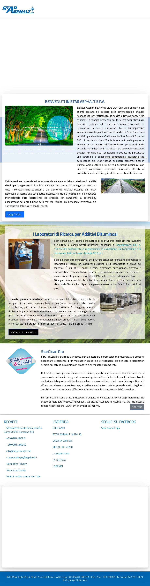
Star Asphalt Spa (110, 428)
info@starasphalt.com (18, 451)
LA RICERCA (59, 460)
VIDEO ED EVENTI (63, 447)
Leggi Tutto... (14, 214)
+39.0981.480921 (16, 438)
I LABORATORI (61, 453)
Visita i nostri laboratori (23, 332)
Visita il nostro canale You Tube (23, 476)
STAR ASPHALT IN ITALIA (67, 434)
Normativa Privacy (16, 464)
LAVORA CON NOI (63, 441)
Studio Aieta (81, 580)
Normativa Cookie (16, 470)
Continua (137, 407)
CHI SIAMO (59, 428)
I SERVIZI (58, 466)
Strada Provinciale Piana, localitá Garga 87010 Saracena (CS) (23, 430)
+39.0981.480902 (16, 445)
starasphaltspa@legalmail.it (21, 457)
